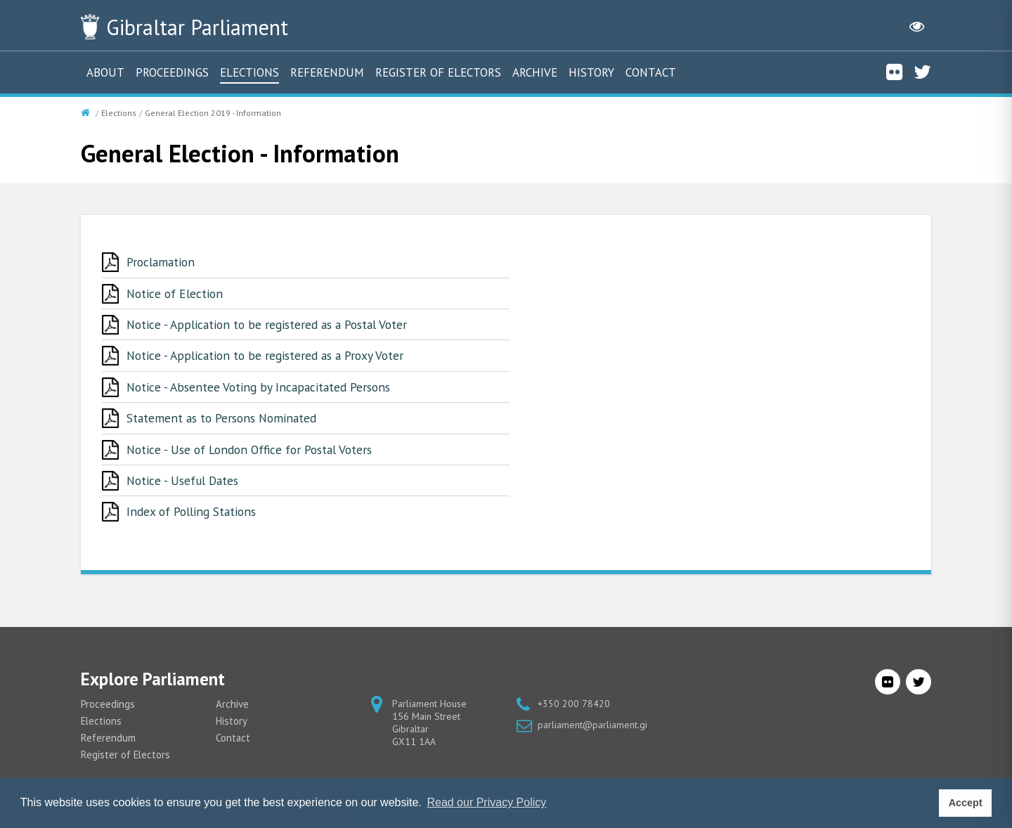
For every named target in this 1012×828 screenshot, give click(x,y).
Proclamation (162, 262)
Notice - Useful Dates (184, 483)
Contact (650, 72)
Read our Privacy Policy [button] (486, 802)
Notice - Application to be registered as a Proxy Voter (269, 357)
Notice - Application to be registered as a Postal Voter (271, 325)
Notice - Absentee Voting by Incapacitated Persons (260, 388)
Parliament (203, 26)
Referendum (327, 72)
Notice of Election (176, 293)
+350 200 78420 (574, 707)
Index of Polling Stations (193, 515)
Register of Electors (438, 72)
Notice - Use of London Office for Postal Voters (254, 452)
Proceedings (172, 72)
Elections (249, 72)
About (105, 72)
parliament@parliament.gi (592, 728)
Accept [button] (965, 802)
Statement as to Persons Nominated (224, 420)
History (591, 72)
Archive (534, 72)
